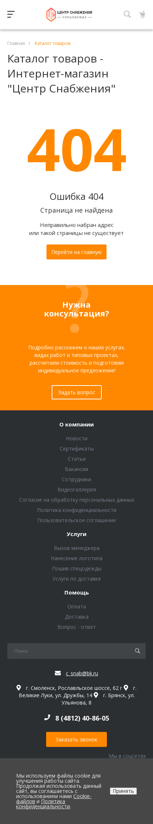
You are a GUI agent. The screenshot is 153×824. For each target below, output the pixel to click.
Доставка (77, 616)
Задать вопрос (76, 392)
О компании (76, 424)
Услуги (76, 534)
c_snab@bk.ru (82, 673)
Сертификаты (77, 448)
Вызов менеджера (77, 547)
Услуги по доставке (76, 578)
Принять (123, 790)
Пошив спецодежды (76, 568)
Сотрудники (76, 479)
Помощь (76, 592)
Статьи (77, 458)
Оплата (76, 606)
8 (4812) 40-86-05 (82, 718)
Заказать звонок (76, 739)
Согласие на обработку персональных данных (76, 499)
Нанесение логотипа (76, 558)
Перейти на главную (76, 251)
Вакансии (76, 469)
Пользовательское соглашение (76, 520)
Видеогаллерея (76, 489)
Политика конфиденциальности (76, 509)
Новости (76, 438)
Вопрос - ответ (76, 626)
